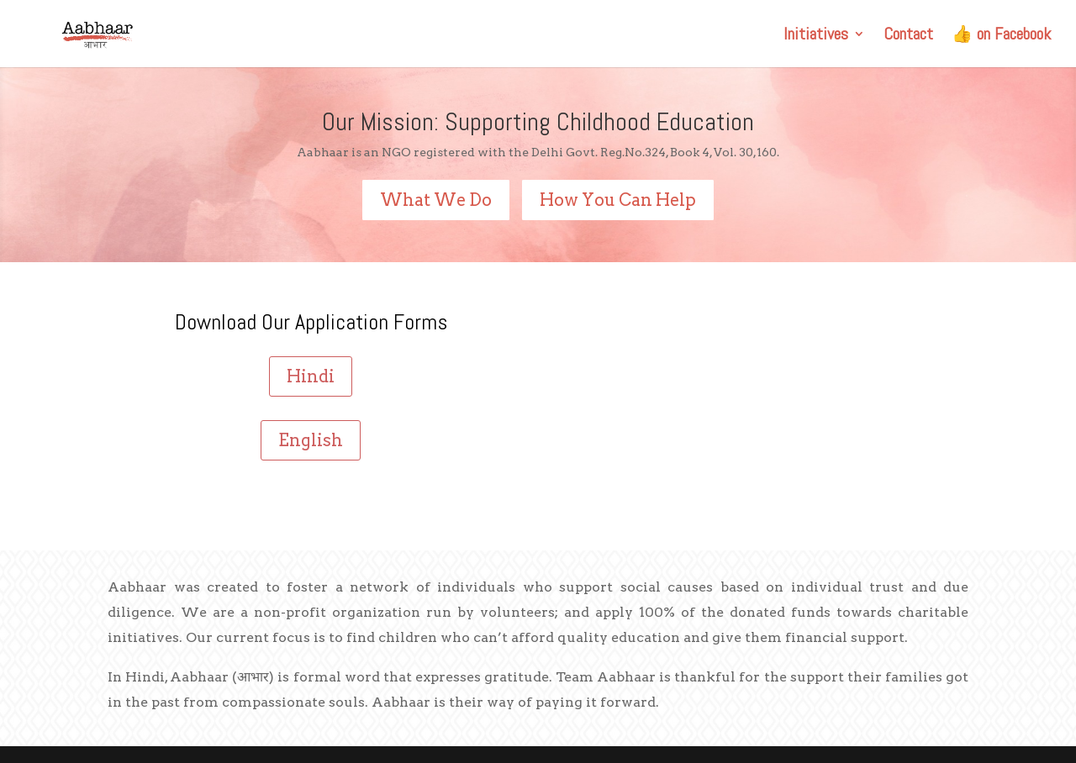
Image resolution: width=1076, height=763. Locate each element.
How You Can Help (618, 200)
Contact (908, 36)
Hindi (311, 376)
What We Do (436, 200)
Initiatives (815, 36)
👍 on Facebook (1001, 36)
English (310, 440)
